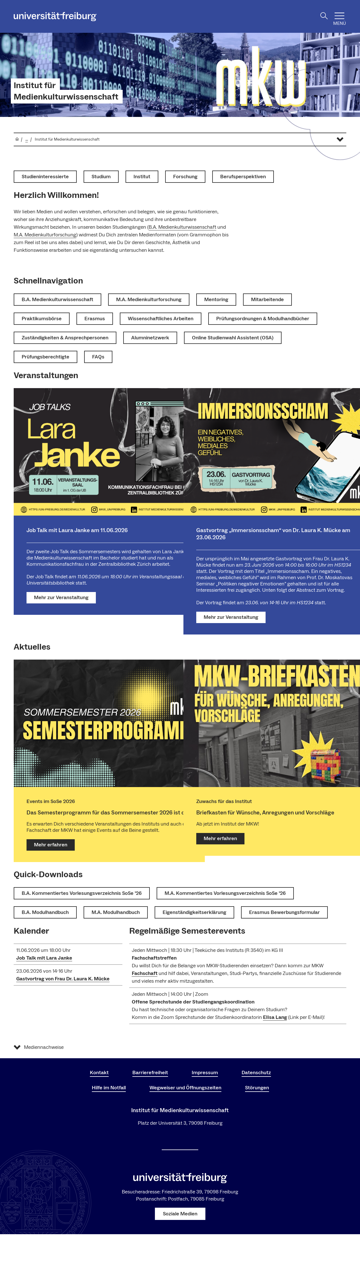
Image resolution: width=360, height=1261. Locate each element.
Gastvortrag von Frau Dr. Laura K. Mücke (63, 979)
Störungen (257, 1087)
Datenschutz (256, 1072)
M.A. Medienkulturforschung (45, 235)
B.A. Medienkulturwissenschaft (182, 227)
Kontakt (99, 1072)
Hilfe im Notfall (109, 1087)
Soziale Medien (180, 1214)
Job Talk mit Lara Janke (44, 958)
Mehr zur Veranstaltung (61, 597)
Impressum (205, 1072)
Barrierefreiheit (150, 1072)
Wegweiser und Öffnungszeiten (185, 1087)
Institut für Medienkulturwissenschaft (66, 91)
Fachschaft (144, 973)
